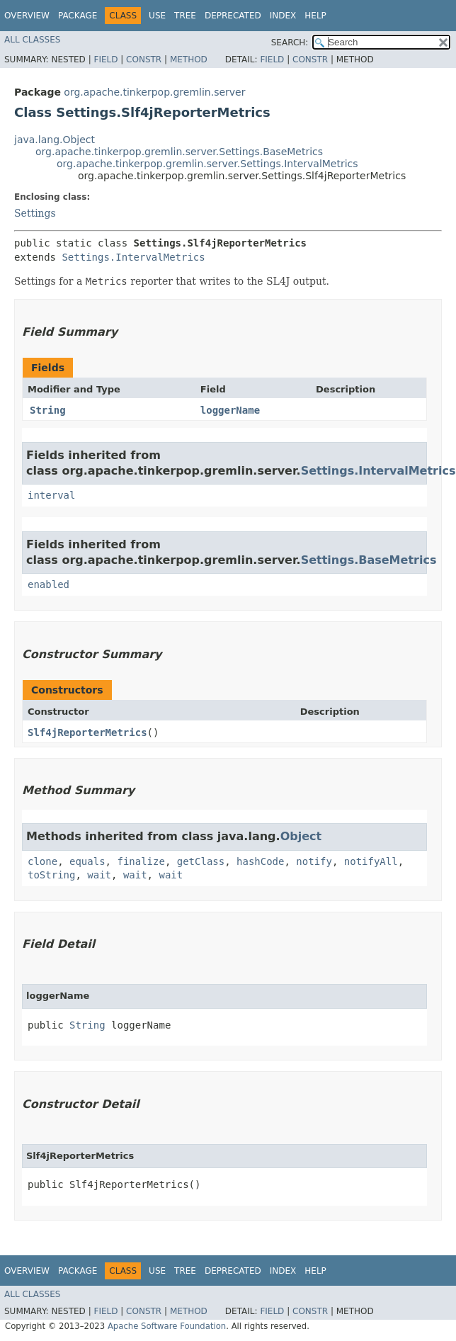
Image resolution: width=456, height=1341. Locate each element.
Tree (185, 16)
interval (51, 495)
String (48, 410)
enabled (48, 584)
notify (314, 861)
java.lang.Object (54, 139)
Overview (27, 16)
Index (283, 16)
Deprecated (233, 16)
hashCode (260, 861)
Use (157, 16)
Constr (143, 59)
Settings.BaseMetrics (369, 560)
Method (188, 59)
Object (301, 836)
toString (51, 875)
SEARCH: (290, 42)
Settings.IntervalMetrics (133, 257)
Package (77, 16)
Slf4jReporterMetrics (87, 732)
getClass (200, 861)
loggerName (230, 410)
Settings (35, 213)
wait (99, 875)
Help (315, 16)
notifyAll (371, 861)
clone (42, 861)
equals (87, 861)
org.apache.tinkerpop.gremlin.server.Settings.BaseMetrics (179, 151)
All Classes (32, 40)
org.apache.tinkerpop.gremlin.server (154, 92)
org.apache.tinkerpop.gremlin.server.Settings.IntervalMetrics (207, 163)
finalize (140, 861)
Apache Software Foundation (167, 1326)
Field (105, 59)
